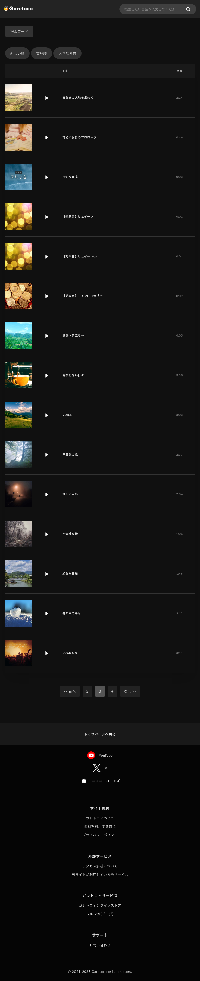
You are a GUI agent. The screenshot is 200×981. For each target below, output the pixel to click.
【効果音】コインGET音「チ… (83, 296)
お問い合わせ (100, 945)
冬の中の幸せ (71, 613)
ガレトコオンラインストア (100, 905)
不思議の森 (70, 454)
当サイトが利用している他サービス (100, 874)
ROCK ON (69, 652)
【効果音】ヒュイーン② (79, 256)
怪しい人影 (70, 494)
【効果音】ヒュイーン (77, 216)
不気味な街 (70, 533)
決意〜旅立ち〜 (73, 335)
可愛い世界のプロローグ (79, 137)
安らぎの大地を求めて (77, 97)
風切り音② (70, 176)
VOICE (67, 414)
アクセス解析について (100, 866)
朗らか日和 (70, 573)
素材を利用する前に (100, 826)
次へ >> (130, 691)
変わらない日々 (73, 375)
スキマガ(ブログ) (100, 914)
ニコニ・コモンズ (106, 781)
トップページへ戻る (100, 734)
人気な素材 (67, 53)
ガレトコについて (100, 818)
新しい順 (17, 53)
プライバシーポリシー (100, 835)
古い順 (41, 53)
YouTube (106, 755)
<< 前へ (70, 691)
